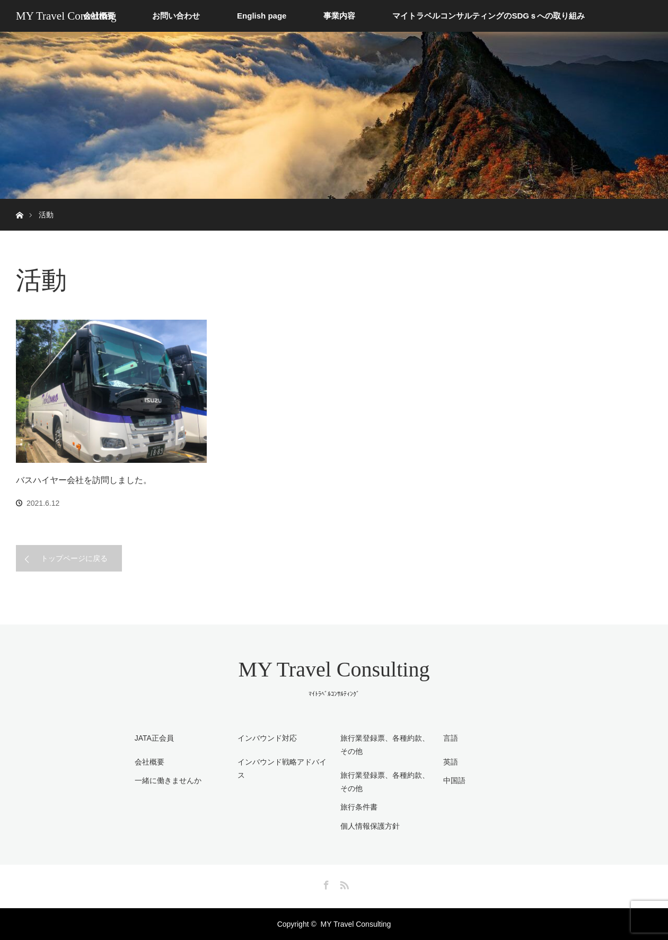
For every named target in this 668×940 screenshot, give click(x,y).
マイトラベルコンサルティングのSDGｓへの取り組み (488, 15)
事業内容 (339, 15)
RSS (343, 883)
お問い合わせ (176, 15)
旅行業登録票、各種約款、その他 (384, 782)
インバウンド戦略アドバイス (282, 768)
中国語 (454, 780)
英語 (450, 762)
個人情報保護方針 (370, 826)
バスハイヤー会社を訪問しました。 (84, 480)
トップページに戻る (74, 558)
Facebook (325, 883)
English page (261, 15)
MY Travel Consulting (66, 16)
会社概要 (149, 762)
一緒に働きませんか (168, 780)
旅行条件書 (358, 807)
